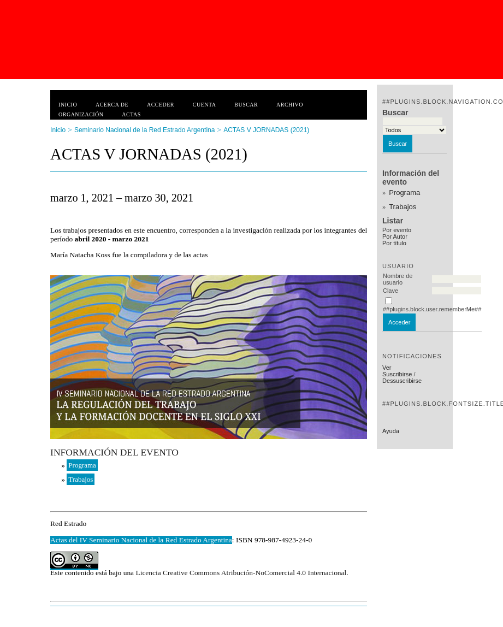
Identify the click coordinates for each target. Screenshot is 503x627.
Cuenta (204, 105)
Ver (387, 367)
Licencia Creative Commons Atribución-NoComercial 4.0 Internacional (240, 573)
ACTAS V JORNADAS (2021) (266, 130)
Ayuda (390, 431)
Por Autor (394, 236)
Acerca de (112, 105)
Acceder (160, 105)
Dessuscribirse (402, 380)
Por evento (396, 230)
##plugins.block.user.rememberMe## (432, 309)
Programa (404, 192)
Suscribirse (397, 374)
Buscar (246, 105)
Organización (80, 114)
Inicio (67, 105)
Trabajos (402, 207)
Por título (394, 243)
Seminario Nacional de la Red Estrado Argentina (144, 130)
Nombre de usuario (397, 279)
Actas (131, 114)
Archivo (289, 105)
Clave (390, 290)
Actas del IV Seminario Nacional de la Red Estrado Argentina (141, 540)
